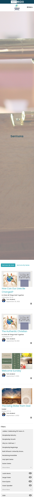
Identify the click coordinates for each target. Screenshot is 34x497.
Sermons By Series (23, 265)
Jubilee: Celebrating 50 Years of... (13, 431)
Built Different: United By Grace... (13, 451)
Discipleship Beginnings (10, 447)
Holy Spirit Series (7, 459)
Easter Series (6, 463)
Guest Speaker (17, 485)
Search (14, 2)
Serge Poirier (17, 477)
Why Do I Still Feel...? (8, 443)
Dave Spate (17, 481)
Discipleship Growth (9, 439)
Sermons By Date (8, 265)
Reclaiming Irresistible (9, 455)
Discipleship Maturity (9, 435)
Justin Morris (17, 473)
